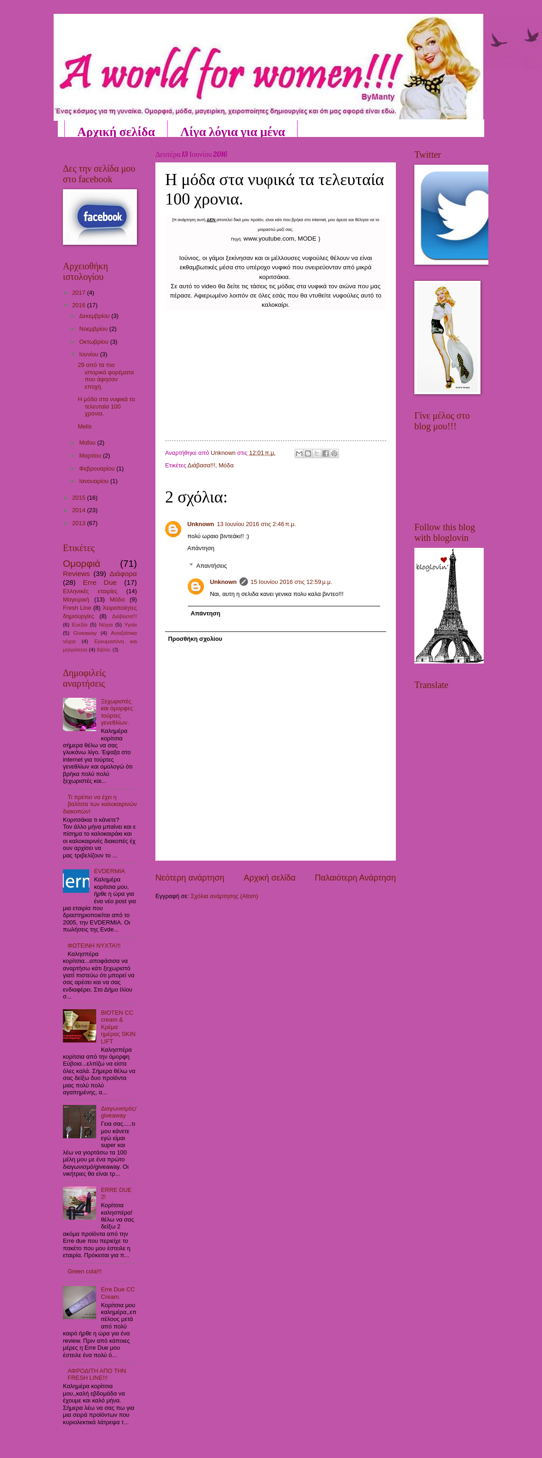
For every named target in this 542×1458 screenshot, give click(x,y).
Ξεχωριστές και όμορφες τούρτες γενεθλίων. (117, 712)
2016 (79, 305)
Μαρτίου (91, 455)
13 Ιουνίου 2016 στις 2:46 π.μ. (256, 524)
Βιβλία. (104, 649)
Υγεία (130, 624)
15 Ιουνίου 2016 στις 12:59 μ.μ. (292, 581)
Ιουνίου (89, 354)
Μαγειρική (76, 599)
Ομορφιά (81, 563)
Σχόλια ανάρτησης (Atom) (224, 896)
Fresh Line (77, 607)
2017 (79, 292)
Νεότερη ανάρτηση (189, 877)
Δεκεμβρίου (95, 315)
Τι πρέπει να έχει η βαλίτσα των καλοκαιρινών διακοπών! (100, 804)
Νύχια (106, 624)
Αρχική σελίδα (116, 131)
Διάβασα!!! (202, 465)
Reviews (76, 573)
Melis (85, 426)
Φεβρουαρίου (97, 468)
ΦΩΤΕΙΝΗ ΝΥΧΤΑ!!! (94, 945)
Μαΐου (88, 442)
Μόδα (226, 465)
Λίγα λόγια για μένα (232, 131)
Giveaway (85, 633)
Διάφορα (123, 573)
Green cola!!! (85, 1271)
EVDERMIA (109, 871)
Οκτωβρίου (94, 341)
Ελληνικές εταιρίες (90, 591)
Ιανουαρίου (94, 481)
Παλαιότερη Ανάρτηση (355, 877)
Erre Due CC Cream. (118, 1293)
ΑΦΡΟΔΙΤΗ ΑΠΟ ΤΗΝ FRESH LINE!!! (97, 1374)
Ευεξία (79, 624)
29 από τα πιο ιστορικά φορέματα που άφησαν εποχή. (106, 375)
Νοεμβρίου (94, 328)
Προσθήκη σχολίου (195, 638)
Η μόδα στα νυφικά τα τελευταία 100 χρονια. (106, 406)
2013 (79, 523)
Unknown (200, 524)
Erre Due (100, 582)
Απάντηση (201, 548)
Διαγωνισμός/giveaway (118, 1112)
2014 (79, 510)
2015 (79, 497)
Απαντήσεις (212, 565)
